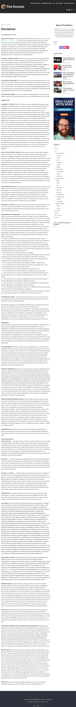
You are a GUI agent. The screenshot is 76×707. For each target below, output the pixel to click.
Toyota (58, 208)
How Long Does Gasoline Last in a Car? (67, 67)
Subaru (58, 206)
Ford (58, 160)
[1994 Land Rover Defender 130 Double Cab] (58, 90)
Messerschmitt (60, 194)
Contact (42, 701)
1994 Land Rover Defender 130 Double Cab (68, 90)
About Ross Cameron (35, 3)
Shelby (58, 167)
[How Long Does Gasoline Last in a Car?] (58, 67)
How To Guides (59, 3)
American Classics (60, 153)
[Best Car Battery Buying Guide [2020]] (58, 84)
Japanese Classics (60, 203)
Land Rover (59, 176)
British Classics (59, 169)
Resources (57, 217)
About (46, 701)
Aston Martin (60, 171)
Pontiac (59, 164)
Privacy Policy (37, 701)
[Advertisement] (38, 18)
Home (3, 24)
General (56, 212)
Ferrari (58, 183)
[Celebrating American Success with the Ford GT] (58, 60)
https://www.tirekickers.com (10, 40)
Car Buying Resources (69, 3)
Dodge (58, 158)
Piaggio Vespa (60, 197)
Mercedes (59, 192)
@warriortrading (70, 30)
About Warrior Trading (46, 3)
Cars (54, 3)
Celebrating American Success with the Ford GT (69, 59)
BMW (58, 180)
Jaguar (58, 174)
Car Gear (56, 148)
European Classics (60, 178)
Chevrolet (59, 155)
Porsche (59, 199)
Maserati (59, 190)
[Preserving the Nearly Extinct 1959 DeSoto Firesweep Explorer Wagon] (58, 75)
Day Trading (57, 210)
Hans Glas (59, 187)
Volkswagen (60, 201)
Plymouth (59, 162)
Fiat (58, 185)
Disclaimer (30, 701)
